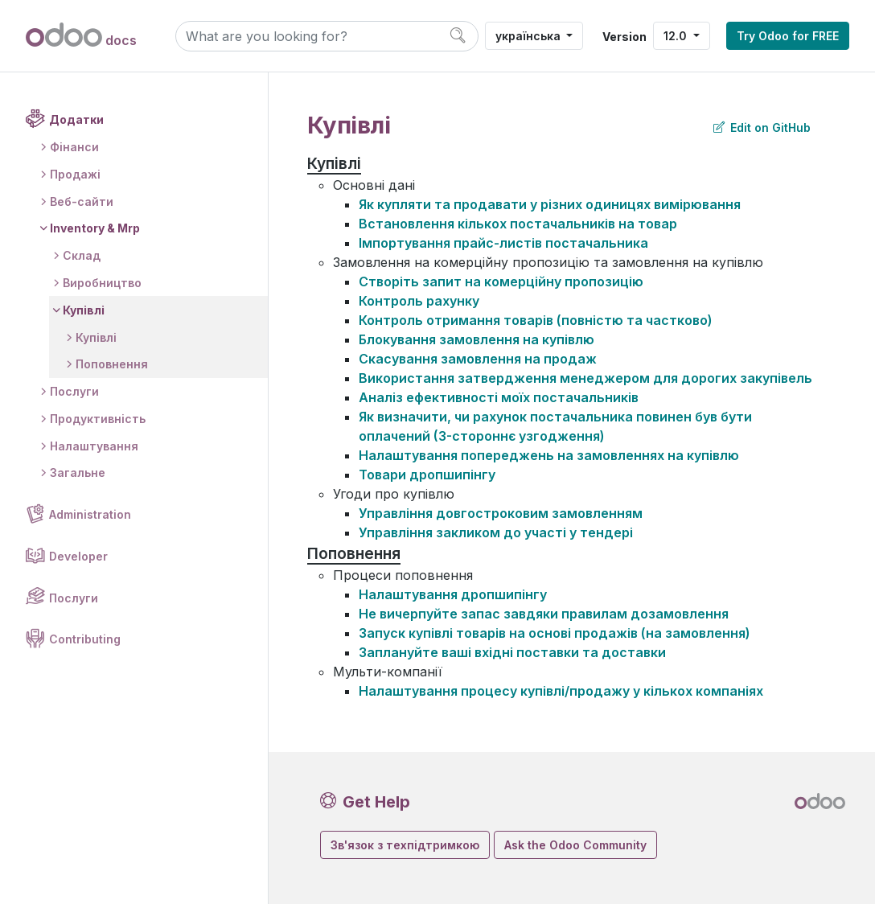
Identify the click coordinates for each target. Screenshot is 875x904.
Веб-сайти (81, 201)
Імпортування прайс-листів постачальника (503, 243)
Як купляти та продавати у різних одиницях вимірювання (550, 204)
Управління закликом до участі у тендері (496, 532)
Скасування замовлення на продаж (478, 359)
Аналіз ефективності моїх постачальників (499, 397)
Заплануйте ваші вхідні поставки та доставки (512, 652)
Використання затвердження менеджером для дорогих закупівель (585, 378)
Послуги (74, 391)
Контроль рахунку (419, 301)
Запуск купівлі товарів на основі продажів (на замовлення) (554, 633)
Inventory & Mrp (95, 228)
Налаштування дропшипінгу (453, 594)
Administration (90, 514)
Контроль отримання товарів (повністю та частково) (536, 320)
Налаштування (94, 446)
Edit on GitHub (762, 127)
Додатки (76, 119)
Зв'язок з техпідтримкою (405, 845)
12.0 (676, 36)
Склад (82, 255)
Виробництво (102, 283)
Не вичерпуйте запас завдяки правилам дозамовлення (544, 614)
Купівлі (84, 310)
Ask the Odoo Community (575, 845)
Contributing (85, 639)
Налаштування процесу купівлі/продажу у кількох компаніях (561, 691)
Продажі (75, 174)
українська (529, 36)
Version (624, 36)
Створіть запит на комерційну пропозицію (501, 281)
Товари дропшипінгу (427, 474)
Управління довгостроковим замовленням (501, 513)
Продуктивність (98, 418)
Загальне (77, 472)
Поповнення (112, 364)
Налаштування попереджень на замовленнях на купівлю (549, 455)
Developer (78, 556)
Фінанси (74, 147)
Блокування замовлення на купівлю (476, 339)
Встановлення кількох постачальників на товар (518, 224)
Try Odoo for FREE (788, 36)
